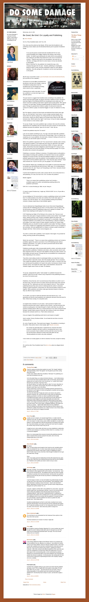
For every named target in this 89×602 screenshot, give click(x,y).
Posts (74, 56)
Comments (75, 59)
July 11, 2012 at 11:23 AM (33, 521)
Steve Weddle (28, 38)
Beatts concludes (54, 325)
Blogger (53, 594)
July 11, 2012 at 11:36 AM (33, 535)
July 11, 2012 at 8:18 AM (32, 439)
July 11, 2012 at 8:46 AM (32, 462)
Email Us (73, 66)
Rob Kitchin (30, 539)
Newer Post (26, 582)
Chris (28, 526)
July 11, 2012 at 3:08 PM (32, 576)
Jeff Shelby (30, 467)
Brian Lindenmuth (31, 513)
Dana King (29, 416)
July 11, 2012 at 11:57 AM (33, 560)
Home (44, 582)
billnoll (43, 594)
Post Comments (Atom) (34, 584)
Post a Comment (29, 579)
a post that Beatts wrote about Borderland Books (52, 76)
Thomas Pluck (30, 367)
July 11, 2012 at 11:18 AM (33, 508)
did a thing (48, 345)
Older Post (63, 582)
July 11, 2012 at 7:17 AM (32, 411)
